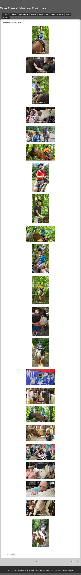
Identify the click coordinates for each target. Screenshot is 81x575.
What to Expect (43, 14)
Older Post (74, 561)
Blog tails (13, 14)
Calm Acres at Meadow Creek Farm (24, 8)
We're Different (23, 14)
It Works (33, 14)
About (67, 14)
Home (5, 14)
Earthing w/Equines (57, 14)
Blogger (71, 570)
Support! (5, 17)
